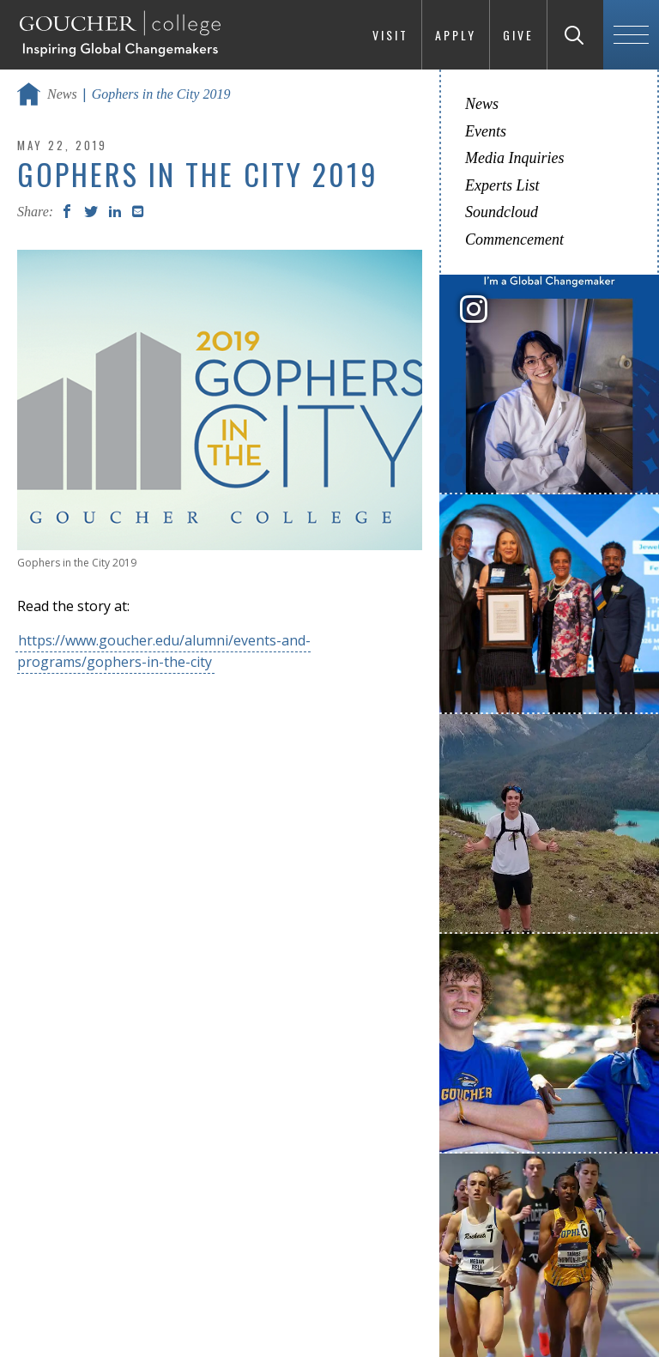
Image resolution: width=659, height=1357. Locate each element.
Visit (390, 35)
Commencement (514, 239)
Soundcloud (501, 212)
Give (518, 35)
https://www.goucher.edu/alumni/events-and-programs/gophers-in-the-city (164, 651)
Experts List (502, 185)
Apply (455, 35)
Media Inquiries (514, 158)
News (62, 94)
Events (485, 131)
